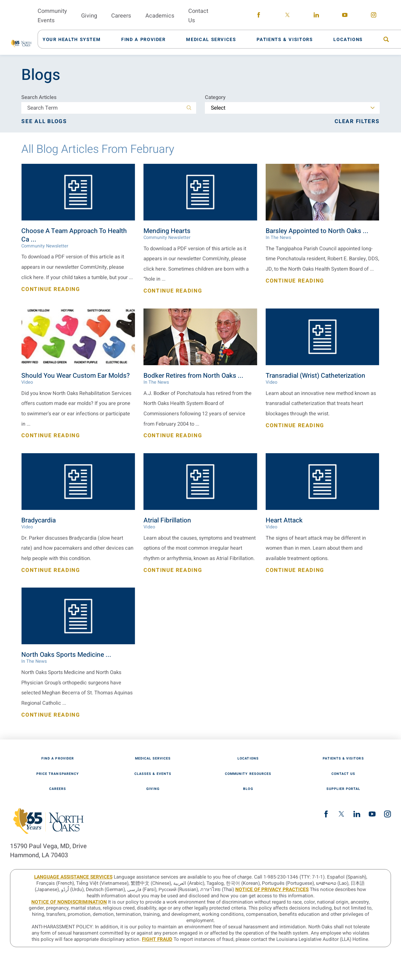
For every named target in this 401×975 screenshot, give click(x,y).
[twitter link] (287, 16)
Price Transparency (57, 774)
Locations (248, 758)
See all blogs (44, 121)
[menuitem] (75, 39)
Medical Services (153, 758)
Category (215, 97)
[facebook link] (259, 16)
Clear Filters (357, 121)
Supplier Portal (343, 789)
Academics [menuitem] (159, 16)
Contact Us (343, 774)
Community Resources (248, 774)
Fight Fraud (157, 939)
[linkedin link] (316, 16)
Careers (57, 789)
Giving (152, 789)
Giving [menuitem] (89, 16)
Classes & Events (152, 774)
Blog (248, 789)
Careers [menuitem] (121, 16)
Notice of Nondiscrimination (69, 902)
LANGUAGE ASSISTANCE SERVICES (73, 877)
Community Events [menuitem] (52, 16)
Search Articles (38, 97)
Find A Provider (57, 758)
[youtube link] (345, 16)
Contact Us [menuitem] (198, 16)
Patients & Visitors (343, 758)
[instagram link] (373, 16)
